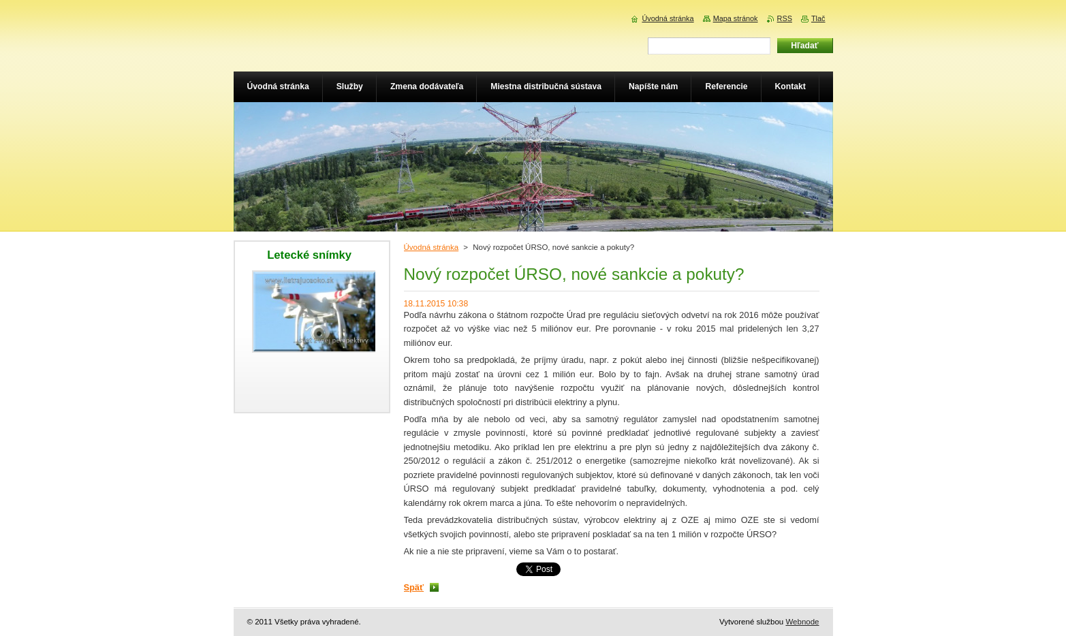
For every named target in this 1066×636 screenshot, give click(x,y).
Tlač (818, 18)
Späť (414, 587)
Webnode (802, 622)
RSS (784, 18)
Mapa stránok (735, 18)
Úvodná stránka (431, 247)
